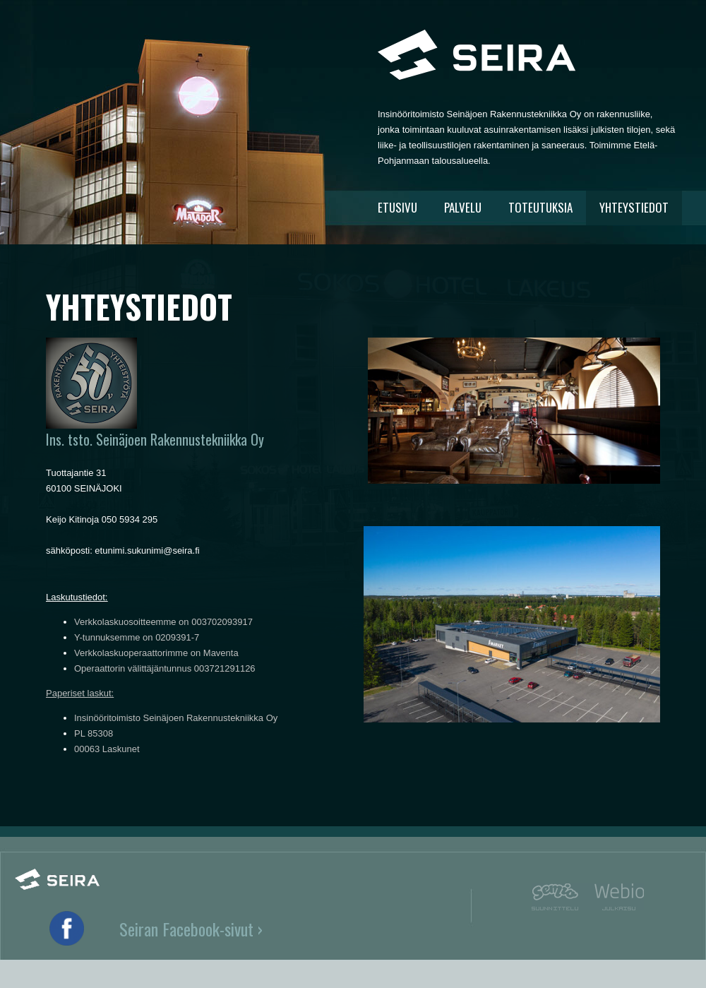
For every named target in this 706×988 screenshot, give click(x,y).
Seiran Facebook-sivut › (191, 928)
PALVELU (462, 207)
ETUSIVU (397, 207)
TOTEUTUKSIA (540, 207)
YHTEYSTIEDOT (634, 207)
